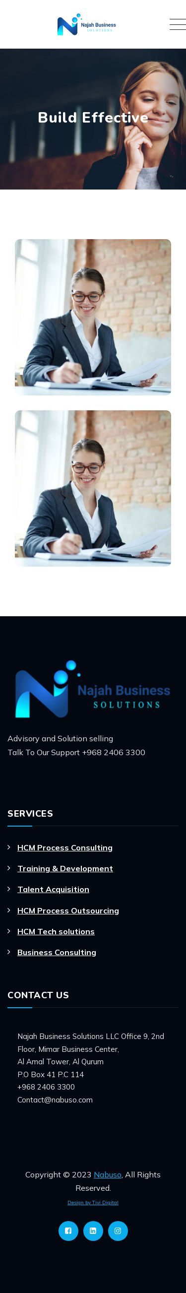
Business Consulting (56, 952)
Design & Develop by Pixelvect (46, 767)
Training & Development (65, 868)
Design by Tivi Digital (93, 1202)
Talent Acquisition (53, 889)
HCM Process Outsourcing (68, 910)
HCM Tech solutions (56, 931)
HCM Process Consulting (65, 847)
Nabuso (108, 1174)
